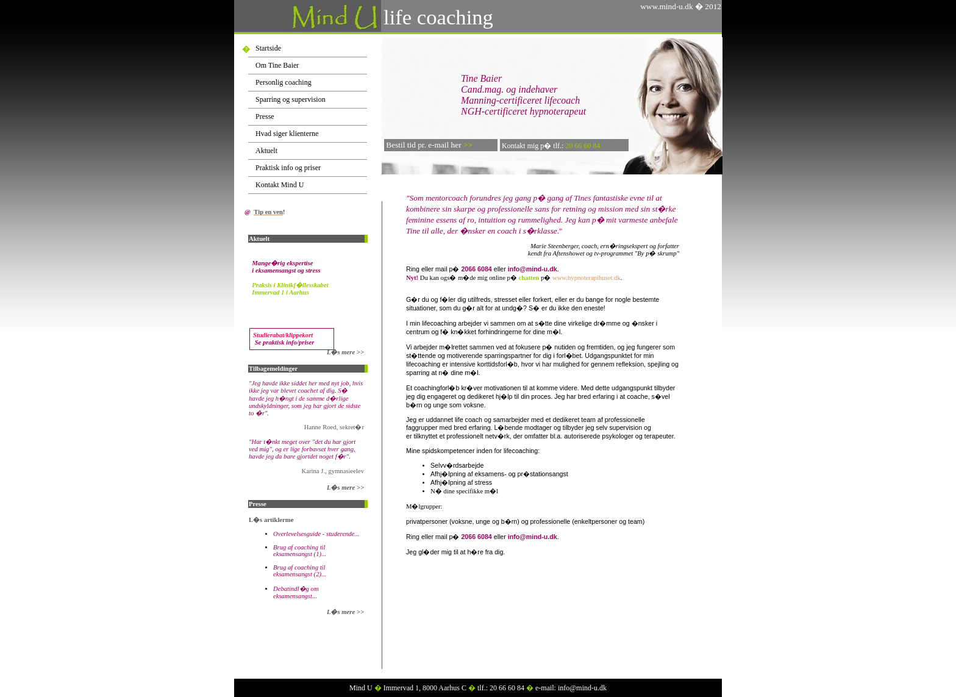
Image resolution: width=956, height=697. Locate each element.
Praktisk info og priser (288, 167)
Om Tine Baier (277, 65)
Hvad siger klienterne (286, 133)
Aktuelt (266, 150)
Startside (268, 48)
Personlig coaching (283, 82)
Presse (264, 116)
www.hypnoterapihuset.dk (586, 277)
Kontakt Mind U (279, 185)
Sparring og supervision (290, 99)
